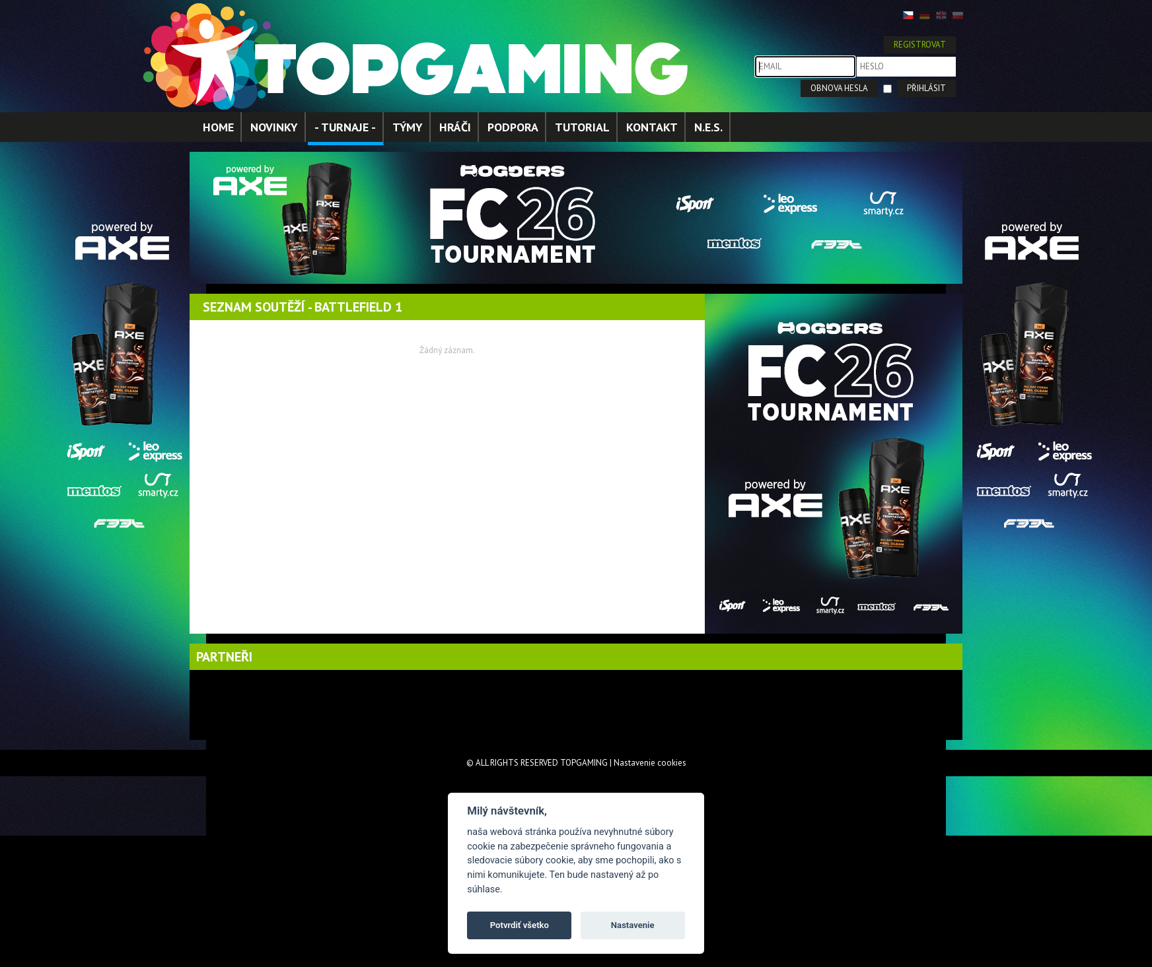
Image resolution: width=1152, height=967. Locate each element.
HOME (218, 127)
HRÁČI (455, 127)
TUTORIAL (582, 127)
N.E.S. (708, 127)
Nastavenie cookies (650, 762)
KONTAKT (652, 127)
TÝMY (407, 127)
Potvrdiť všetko (519, 925)
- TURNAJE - (345, 127)
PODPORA (512, 127)
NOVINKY (274, 127)
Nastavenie (633, 925)
